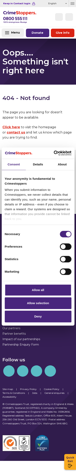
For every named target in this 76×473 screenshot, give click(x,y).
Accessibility (9, 396)
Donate (37, 33)
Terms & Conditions (13, 392)
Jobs (34, 392)
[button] (69, 17)
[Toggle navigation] (13, 32)
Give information (62, 33)
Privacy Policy (28, 389)
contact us (16, 132)
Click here (11, 127)
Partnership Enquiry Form (20, 344)
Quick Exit (70, 462)
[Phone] (59, 17)
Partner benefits (14, 333)
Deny (38, 316)
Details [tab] (38, 164)
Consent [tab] (13, 164)
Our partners (11, 328)
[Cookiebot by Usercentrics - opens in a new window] (54, 153)
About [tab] (62, 164)
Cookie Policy (51, 389)
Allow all (38, 290)
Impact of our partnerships (21, 339)
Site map (7, 389)
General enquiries (54, 392)
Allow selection (38, 303)
